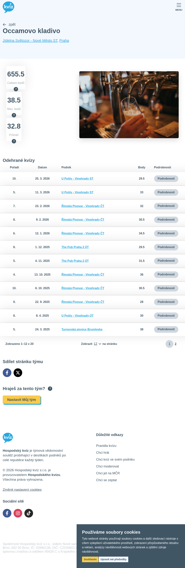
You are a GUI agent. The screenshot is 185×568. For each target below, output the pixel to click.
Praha (64, 41)
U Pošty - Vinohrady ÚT (77, 315)
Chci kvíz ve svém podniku (115, 459)
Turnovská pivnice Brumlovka (81, 329)
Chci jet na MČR (108, 473)
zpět (9, 25)
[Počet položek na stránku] (99, 344)
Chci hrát (102, 452)
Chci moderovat (107, 466)
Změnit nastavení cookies (22, 490)
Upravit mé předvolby (113, 559)
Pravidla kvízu (106, 446)
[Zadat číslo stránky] (169, 344)
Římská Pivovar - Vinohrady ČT (82, 206)
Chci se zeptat (106, 480)
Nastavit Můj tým (21, 400)
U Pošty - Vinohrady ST (77, 178)
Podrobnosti (166, 178)
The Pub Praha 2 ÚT (75, 247)
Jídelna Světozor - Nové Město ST (30, 41)
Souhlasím (90, 559)
